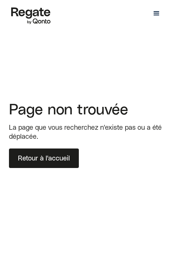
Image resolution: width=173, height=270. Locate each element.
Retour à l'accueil (44, 158)
